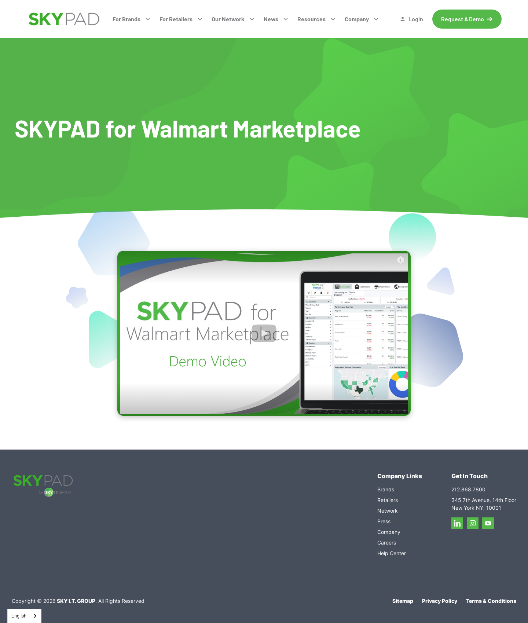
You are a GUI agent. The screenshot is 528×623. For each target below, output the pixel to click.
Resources (311, 18)
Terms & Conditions (491, 601)
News (271, 18)
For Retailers (176, 18)
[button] (132, 19)
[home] (64, 19)
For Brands (126, 18)
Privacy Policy (439, 601)
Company (357, 18)
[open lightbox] (264, 333)
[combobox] (24, 616)
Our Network (228, 18)
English (18, 616)
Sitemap (402, 601)
